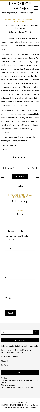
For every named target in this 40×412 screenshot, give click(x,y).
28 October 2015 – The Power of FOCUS (17, 387)
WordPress (31, 407)
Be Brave (5, 365)
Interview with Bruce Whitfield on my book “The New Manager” (18, 351)
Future (16, 19)
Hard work (27, 19)
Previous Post (11, 168)
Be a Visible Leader (9, 357)
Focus (8, 19)
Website (8, 298)
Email (7, 288)
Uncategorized (20, 21)
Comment (9, 248)
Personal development (22, 196)
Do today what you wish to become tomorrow (19, 380)
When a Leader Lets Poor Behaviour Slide (19, 346)
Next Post (31, 168)
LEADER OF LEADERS (20, 6)
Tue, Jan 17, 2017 (25, 32)
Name (8, 277)
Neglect (20, 186)
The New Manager (8, 385)
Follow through (20, 201)
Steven (13, 32)
